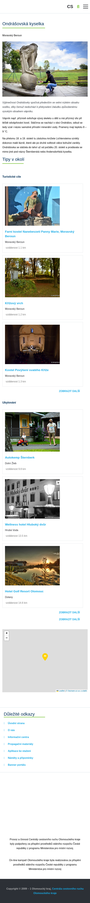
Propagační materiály (20, 744)
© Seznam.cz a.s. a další (76, 691)
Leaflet (60, 691)
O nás (11, 730)
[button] (45, 657)
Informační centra (18, 737)
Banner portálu (16, 765)
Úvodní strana (16, 723)
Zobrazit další (69, 391)
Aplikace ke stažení (19, 751)
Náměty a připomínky (20, 758)
